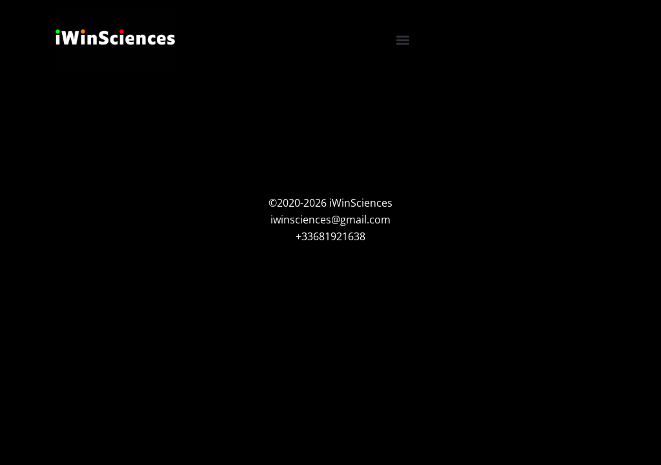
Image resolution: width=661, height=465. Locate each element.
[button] (403, 39)
